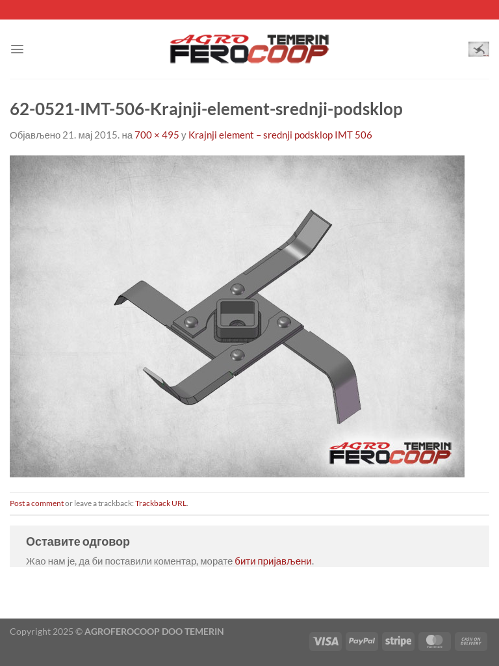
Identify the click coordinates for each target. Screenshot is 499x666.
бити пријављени (273, 560)
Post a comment (37, 503)
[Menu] (17, 49)
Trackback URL (160, 503)
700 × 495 (156, 134)
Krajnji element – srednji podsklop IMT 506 (280, 134)
